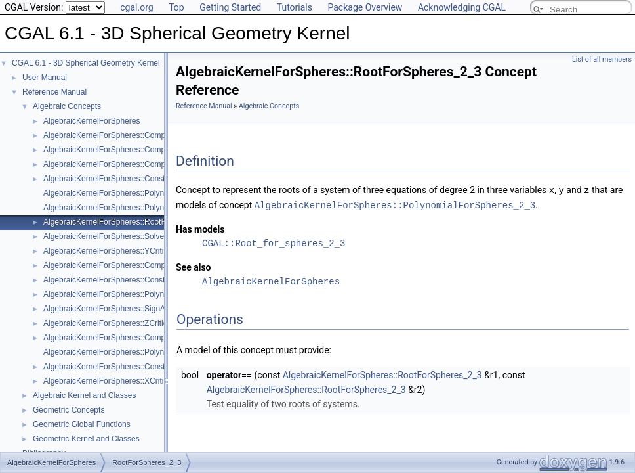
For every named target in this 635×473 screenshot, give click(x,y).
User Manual (44, 77)
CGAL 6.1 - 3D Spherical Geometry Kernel (86, 63)
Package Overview (364, 7)
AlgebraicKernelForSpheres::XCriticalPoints (119, 381)
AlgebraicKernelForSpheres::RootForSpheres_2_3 (131, 222)
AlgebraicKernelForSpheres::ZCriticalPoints (119, 323)
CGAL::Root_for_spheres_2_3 (273, 242)
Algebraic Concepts (67, 106)
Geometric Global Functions (82, 424)
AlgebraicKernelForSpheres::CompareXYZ (117, 149)
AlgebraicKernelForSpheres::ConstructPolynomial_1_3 (138, 279)
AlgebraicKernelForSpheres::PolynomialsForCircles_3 (137, 207)
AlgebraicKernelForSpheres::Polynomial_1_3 (121, 193)
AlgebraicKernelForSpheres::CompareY (112, 337)
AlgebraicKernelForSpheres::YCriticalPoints (119, 251)
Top (176, 7)
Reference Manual (54, 92)
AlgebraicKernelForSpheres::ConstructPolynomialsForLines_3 (151, 366)
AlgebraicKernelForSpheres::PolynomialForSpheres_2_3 (142, 294)
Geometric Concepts (68, 410)
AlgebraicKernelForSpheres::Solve (103, 236)
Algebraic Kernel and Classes (84, 395)
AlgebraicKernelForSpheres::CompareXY (115, 265)
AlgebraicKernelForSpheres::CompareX (112, 135)
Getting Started (230, 7)
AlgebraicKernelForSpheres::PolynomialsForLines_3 (134, 352)
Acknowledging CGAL (462, 7)
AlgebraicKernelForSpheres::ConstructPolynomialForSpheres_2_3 (159, 178)
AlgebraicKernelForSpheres (91, 120)
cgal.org (136, 7)
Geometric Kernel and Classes (86, 438)
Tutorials (294, 7)
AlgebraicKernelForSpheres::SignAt (105, 308)
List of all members (602, 59)
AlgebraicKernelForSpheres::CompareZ (112, 164)
